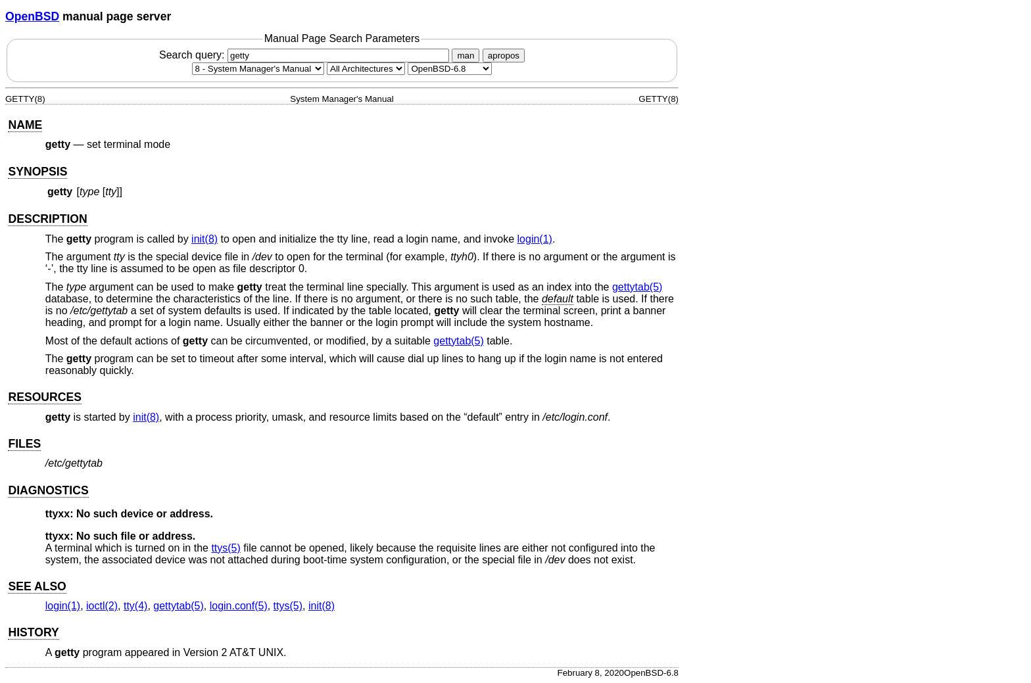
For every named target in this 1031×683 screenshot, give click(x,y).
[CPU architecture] (366, 68)
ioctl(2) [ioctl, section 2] (102, 605)
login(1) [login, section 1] (534, 239)
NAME (25, 124)
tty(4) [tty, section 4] (135, 605)
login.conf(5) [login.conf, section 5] (239, 605)
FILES (24, 443)
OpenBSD (32, 16)
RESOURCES (44, 397)
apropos (503, 55)
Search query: (305, 54)
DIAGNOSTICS (48, 490)
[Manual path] (450, 68)
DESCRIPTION (47, 218)
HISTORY (33, 632)
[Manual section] (258, 68)
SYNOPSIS (37, 171)
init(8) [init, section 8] (204, 239)
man (465, 55)
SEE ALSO (37, 586)
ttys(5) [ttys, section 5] (225, 547)
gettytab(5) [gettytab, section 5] (637, 287)
